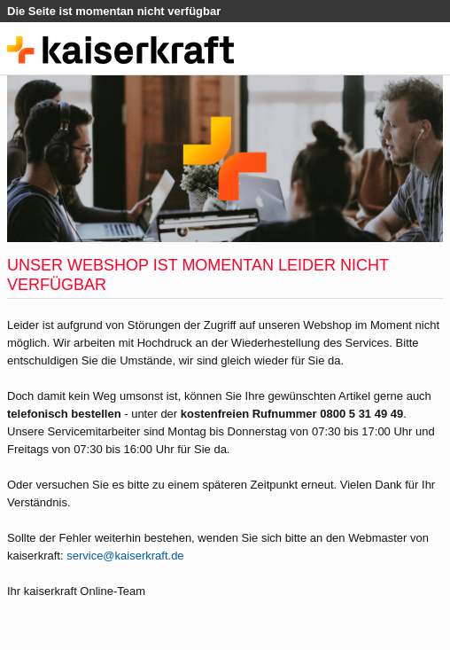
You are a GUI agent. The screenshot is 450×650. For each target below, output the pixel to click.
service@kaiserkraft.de (124, 555)
